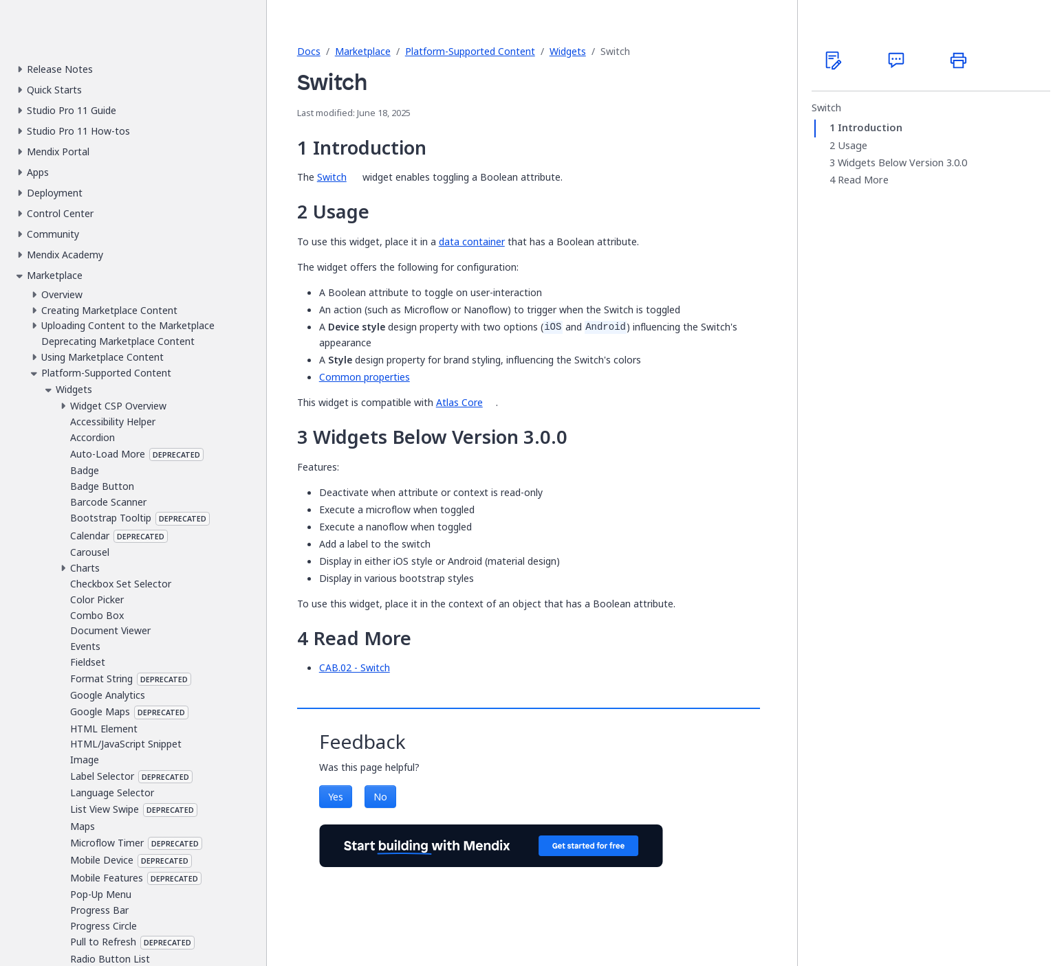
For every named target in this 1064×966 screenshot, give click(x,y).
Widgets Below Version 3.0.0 (902, 162)
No (380, 796)
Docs (309, 51)
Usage (852, 145)
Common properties (364, 377)
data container (472, 241)
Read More (863, 180)
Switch (332, 177)
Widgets (568, 51)
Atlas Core (459, 402)
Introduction (870, 127)
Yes (335, 796)
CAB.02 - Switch (354, 667)
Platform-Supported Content (470, 51)
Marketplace (363, 51)
